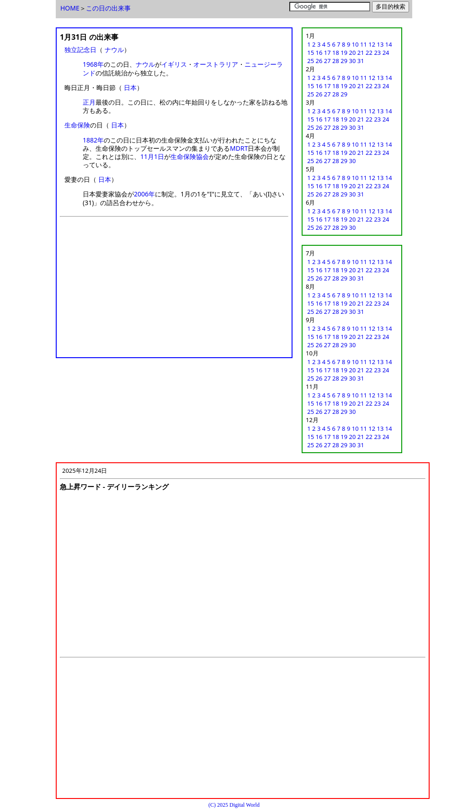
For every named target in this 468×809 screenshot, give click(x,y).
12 (371, 44)
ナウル (114, 49)
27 (327, 61)
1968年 (93, 64)
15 (310, 52)
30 (352, 61)
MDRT (239, 148)
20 (352, 52)
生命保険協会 (189, 156)
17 (327, 52)
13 (380, 44)
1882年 (93, 140)
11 (363, 44)
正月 (89, 102)
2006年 (144, 194)
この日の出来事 (108, 8)
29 (343, 61)
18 (335, 52)
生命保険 (77, 125)
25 (310, 61)
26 (319, 61)
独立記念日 (80, 49)
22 (369, 52)
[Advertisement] (174, 290)
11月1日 (152, 156)
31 (360, 61)
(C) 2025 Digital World (234, 805)
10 (355, 44)
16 (319, 52)
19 (343, 52)
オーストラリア (215, 64)
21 (360, 52)
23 (377, 52)
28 (335, 61)
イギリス (174, 64)
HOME (70, 8)
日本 (130, 87)
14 (388, 44)
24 (386, 52)
